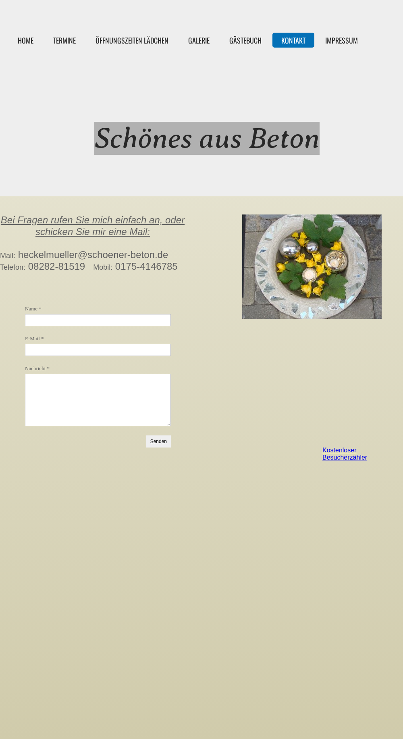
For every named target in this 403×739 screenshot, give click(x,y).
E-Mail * (34, 338)
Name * (33, 309)
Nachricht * (37, 368)
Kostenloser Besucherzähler (344, 454)
